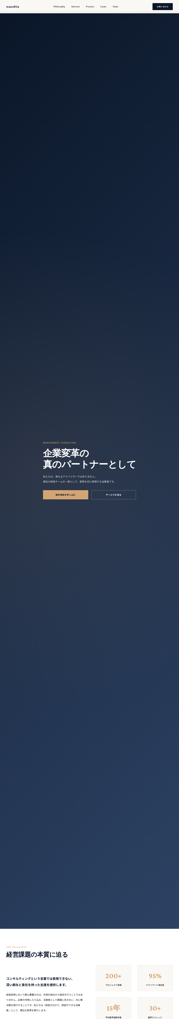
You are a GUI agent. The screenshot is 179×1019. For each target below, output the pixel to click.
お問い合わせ (163, 6)
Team (115, 6)
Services (75, 6)
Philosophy (59, 6)
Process (90, 6)
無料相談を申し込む (66, 495)
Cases (103, 6)
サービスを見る (113, 495)
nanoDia (12, 6)
